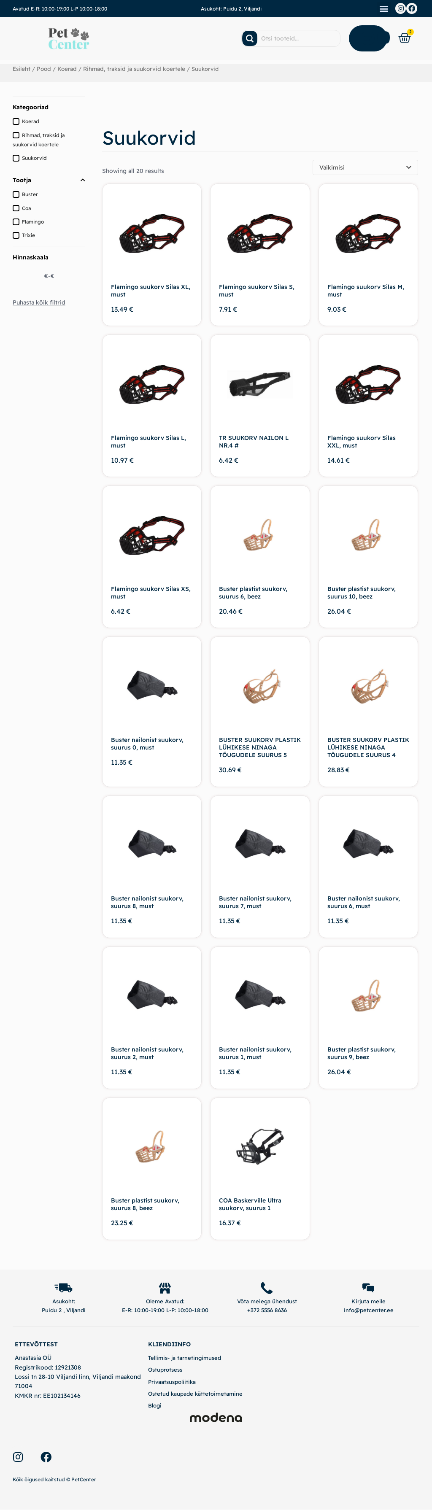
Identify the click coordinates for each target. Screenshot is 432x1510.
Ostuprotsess (165, 1370)
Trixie (28, 235)
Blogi (155, 1405)
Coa (26, 208)
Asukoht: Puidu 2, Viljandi (231, 8)
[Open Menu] (368, 38)
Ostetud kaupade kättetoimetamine (195, 1394)
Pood (43, 68)
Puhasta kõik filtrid (39, 302)
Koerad (66, 68)
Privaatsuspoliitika (172, 1382)
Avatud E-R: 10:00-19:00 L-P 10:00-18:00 (60, 8)
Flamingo (33, 221)
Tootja (49, 180)
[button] (384, 9)
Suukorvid (34, 158)
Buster (30, 194)
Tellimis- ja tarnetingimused (184, 1358)
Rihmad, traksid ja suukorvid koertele (130, 68)
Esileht (21, 68)
